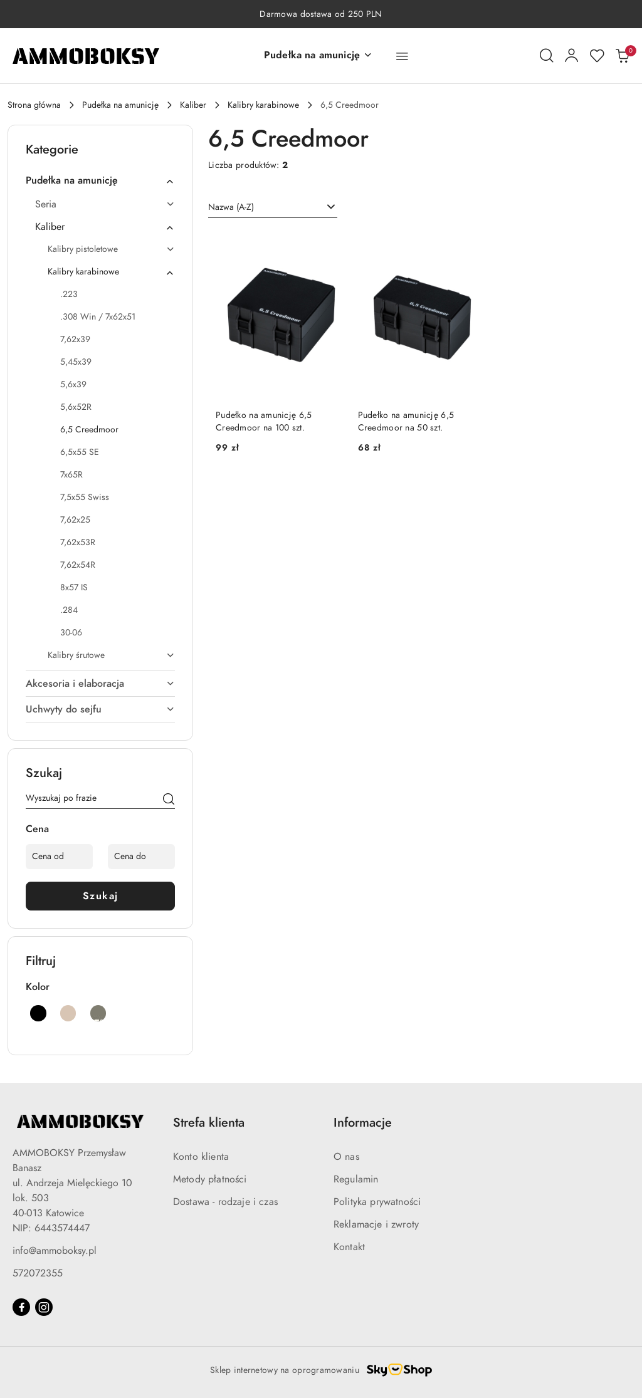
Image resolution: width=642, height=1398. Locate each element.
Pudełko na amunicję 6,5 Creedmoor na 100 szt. (264, 421)
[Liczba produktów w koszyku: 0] (621, 56)
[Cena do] (141, 856)
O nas (346, 1157)
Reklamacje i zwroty (376, 1224)
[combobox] (272, 207)
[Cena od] (59, 856)
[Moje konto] (571, 56)
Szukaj (100, 896)
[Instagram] (44, 1307)
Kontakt (349, 1247)
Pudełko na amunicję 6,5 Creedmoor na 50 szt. (406, 421)
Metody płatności (210, 1179)
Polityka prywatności (377, 1202)
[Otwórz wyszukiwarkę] (546, 56)
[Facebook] (21, 1307)
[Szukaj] (168, 800)
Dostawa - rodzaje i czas (225, 1202)
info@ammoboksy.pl (55, 1251)
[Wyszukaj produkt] (100, 800)
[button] (318, 55)
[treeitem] (100, 180)
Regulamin (356, 1179)
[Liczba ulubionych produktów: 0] (596, 56)
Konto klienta (201, 1157)
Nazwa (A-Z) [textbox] (231, 207)
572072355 (38, 1273)
